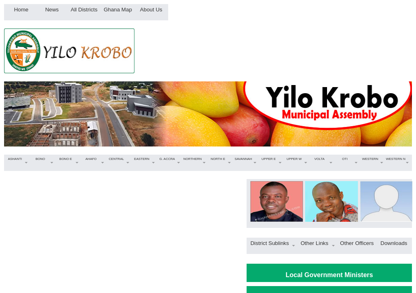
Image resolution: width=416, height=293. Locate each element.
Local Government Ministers (329, 274)
